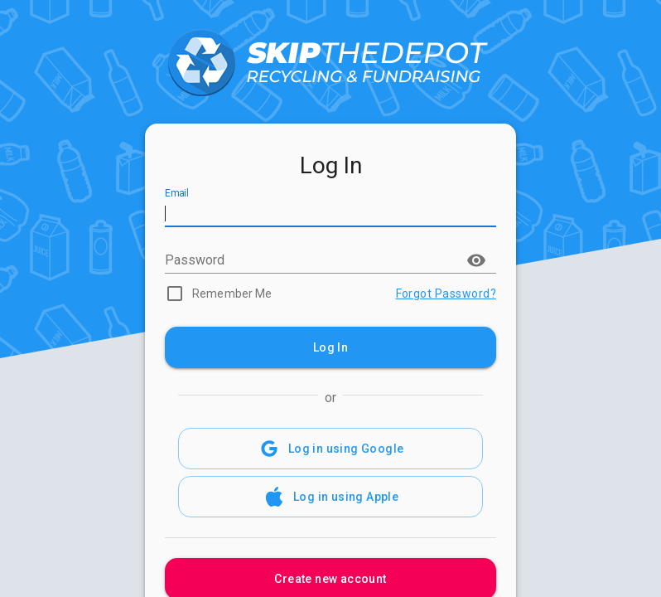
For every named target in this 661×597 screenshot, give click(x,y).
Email (177, 194)
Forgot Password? (446, 293)
